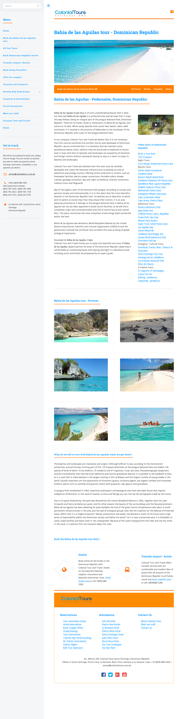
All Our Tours (10, 48)
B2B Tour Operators (73, 647)
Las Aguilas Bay (145, 227)
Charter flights (70, 644)
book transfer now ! (161, 579)
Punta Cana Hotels (111, 624)
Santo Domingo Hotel (112, 634)
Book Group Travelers (15, 70)
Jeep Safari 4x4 (145, 210)
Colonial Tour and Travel (16, 121)
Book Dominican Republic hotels (20, 55)
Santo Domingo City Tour (150, 253)
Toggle (48, 5)
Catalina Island (145, 173)
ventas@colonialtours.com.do (22, 174)
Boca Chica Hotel (110, 641)
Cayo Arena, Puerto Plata (150, 200)
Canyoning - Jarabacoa (149, 280)
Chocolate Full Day (147, 240)
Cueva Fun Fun (145, 274)
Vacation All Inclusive (15, 84)
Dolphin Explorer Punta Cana (152, 187)
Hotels (147, 89)
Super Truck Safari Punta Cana (153, 223)
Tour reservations (71, 634)
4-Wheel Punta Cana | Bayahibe (153, 213)
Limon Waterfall (146, 230)
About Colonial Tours (151, 621)
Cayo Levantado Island (149, 197)
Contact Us (146, 627)
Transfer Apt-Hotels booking (77, 637)
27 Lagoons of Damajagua (151, 270)
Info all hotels (108, 621)
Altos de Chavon (146, 264)
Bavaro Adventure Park (149, 207)
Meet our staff (11, 113)
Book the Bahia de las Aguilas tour (19, 39)
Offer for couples (12, 77)
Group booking (70, 631)
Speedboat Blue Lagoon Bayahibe (154, 183)
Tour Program (145, 157)
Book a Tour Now (146, 153)
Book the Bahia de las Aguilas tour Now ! (77, 538)
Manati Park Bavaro (147, 220)
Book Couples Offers (73, 627)
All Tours (136, 89)
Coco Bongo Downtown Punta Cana (155, 163)
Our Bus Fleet (108, 647)
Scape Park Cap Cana (148, 217)
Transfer (158, 89)
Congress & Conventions (16, 99)
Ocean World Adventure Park (152, 237)
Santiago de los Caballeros (151, 257)
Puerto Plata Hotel (111, 631)
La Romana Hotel (110, 627)
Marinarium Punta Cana (149, 190)
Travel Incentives (13, 106)
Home (6, 31)
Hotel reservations (72, 624)
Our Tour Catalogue (111, 644)
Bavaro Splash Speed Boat (151, 177)
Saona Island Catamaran (150, 170)
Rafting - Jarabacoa (147, 277)
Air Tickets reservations (74, 641)
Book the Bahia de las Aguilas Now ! (77, 89)
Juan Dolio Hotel (110, 637)
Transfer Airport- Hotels (16, 63)
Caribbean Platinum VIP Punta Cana (155, 180)
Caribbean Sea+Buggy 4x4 (150, 233)
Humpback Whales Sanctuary (152, 193)
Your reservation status (74, 621)
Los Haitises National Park (151, 260)
